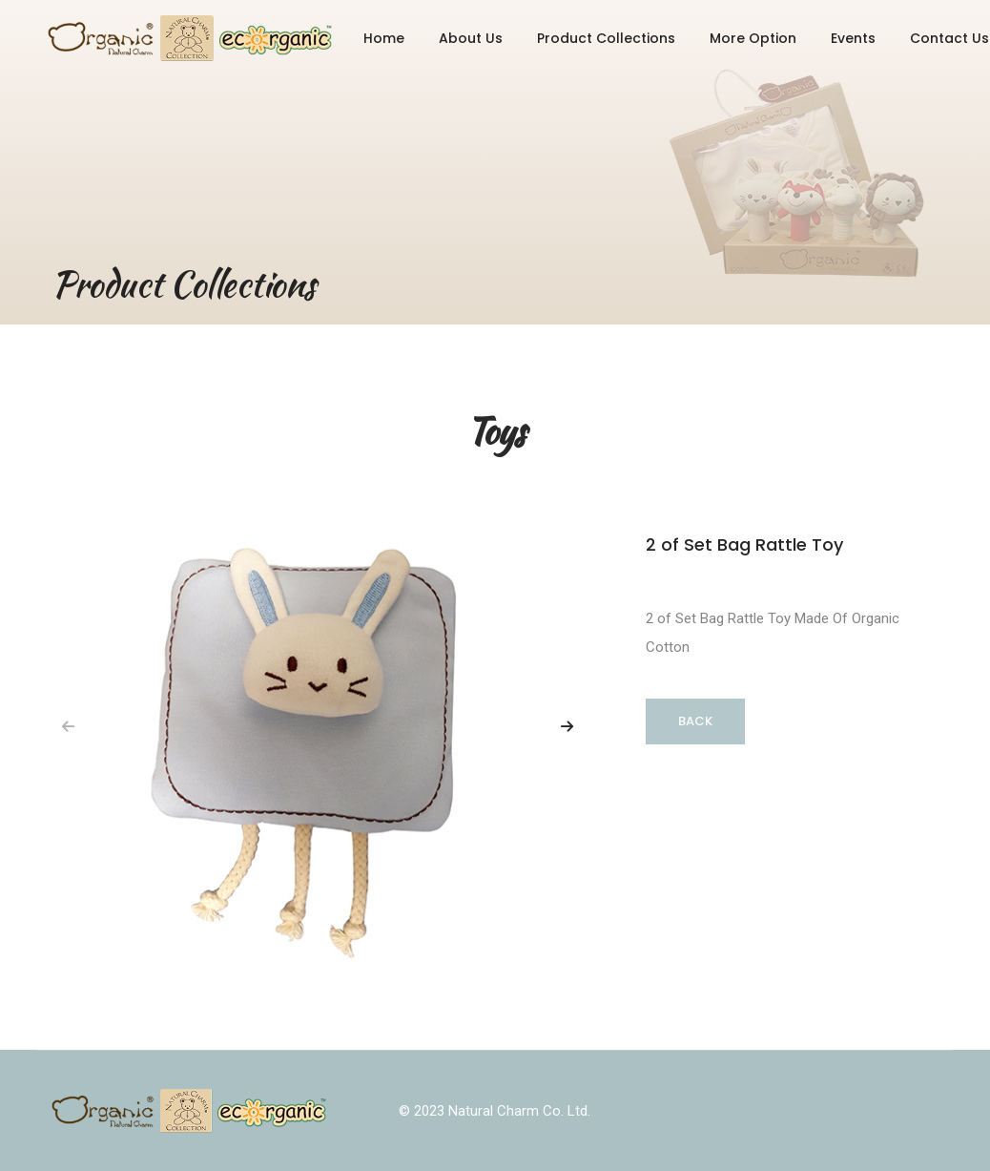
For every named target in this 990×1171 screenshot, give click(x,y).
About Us (471, 38)
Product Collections (606, 38)
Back (695, 721)
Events (853, 38)
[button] (567, 727)
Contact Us (949, 38)
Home (383, 38)
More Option (753, 38)
